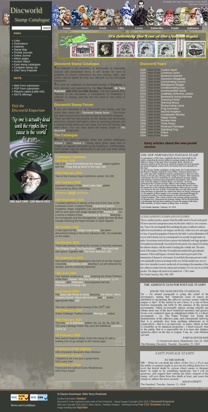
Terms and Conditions (23, 405)
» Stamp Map (19, 49)
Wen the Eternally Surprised (94, 279)
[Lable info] (38, 91)
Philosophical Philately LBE (70, 285)
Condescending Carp (173, 87)
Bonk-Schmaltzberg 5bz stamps (84, 163)
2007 (143, 126)
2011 (143, 114)
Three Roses (168, 123)
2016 (143, 99)
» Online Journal (21, 55)
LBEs (121, 28)
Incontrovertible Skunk (173, 90)
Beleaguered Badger (172, 84)
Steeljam (81, 398)
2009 (143, 120)
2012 (143, 111)
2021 (143, 84)
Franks (175, 28)
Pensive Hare (168, 120)
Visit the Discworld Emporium (28, 108)
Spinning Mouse (170, 102)
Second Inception (171, 111)
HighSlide (82, 407)
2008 (143, 123)
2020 (143, 87)
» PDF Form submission (25, 88)
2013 (143, 108)
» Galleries (18, 46)
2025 (143, 72)
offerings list (100, 313)
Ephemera (193, 28)
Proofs (102, 28)
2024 (143, 75)
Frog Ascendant (170, 108)
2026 (143, 69)
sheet (87, 276)
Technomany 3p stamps (96, 214)
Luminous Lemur (170, 72)
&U (104, 297)
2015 (143, 102)
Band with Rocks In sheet (74, 294)
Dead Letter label (92, 185)
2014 (143, 105)
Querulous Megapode (173, 78)
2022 (143, 81)
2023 (143, 78)
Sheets (84, 28)
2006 (143, 129)
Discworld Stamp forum (95, 112)
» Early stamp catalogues (26, 64)
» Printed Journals (22, 52)
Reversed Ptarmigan (172, 126)
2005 (143, 132)
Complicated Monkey (173, 114)
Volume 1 (60, 143)
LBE (77, 300)
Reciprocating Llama (172, 105)
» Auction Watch (21, 61)
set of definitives (75, 322)
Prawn (164, 132)
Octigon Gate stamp (88, 230)
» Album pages (20, 58)
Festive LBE (111, 211)
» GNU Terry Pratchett (24, 70)
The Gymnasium (86, 248)
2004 (143, 135)
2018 (143, 93)
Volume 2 (78, 143)
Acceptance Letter (77, 263)
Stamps (67, 28)
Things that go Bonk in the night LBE (85, 166)
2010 (143, 117)
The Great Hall (110, 248)
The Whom (106, 294)
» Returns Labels (21, 91)
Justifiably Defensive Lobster (177, 93)
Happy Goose (168, 117)
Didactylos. (78, 282)
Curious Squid (169, 69)
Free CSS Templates (150, 404)
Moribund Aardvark (171, 75)
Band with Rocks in (86, 297)
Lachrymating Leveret (173, 81)
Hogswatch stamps (103, 206)
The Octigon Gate (65, 248)
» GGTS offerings (22, 94)
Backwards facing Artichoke (176, 96)
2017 (143, 96)
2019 (143, 90)
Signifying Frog (169, 129)
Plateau (73, 279)
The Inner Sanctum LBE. (98, 251)
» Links (16, 40)
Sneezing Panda (170, 99)
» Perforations (20, 43)
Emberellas (157, 28)
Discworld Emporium (162, 401)
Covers (139, 28)
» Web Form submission (25, 85)
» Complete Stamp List (25, 67)
